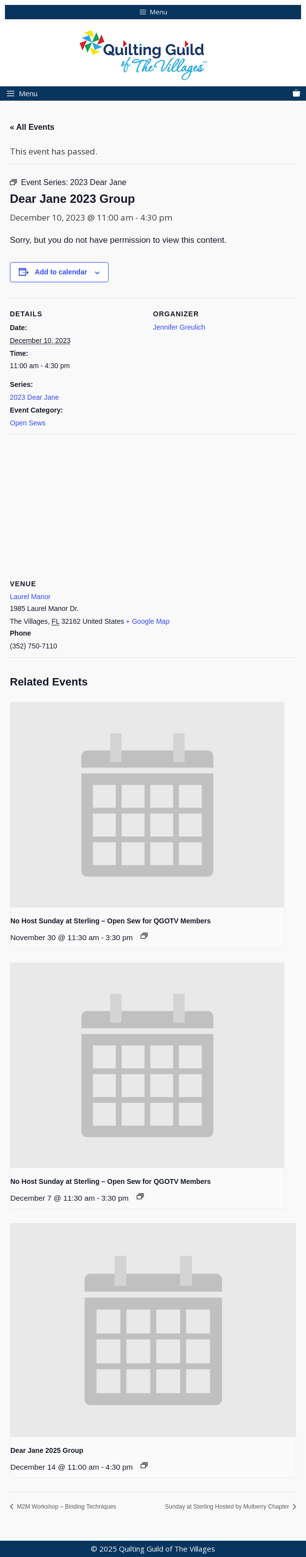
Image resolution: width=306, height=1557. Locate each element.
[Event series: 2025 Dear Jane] (144, 1465)
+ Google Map (147, 621)
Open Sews (27, 423)
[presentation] (147, 805)
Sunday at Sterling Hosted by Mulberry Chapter (228, 1506)
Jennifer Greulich (179, 327)
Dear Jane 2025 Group (46, 1450)
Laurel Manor (30, 597)
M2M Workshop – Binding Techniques (65, 1506)
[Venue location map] (153, 505)
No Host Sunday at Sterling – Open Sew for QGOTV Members (110, 921)
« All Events (32, 127)
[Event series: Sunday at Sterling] (144, 936)
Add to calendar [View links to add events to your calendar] (61, 272)
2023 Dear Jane (34, 397)
